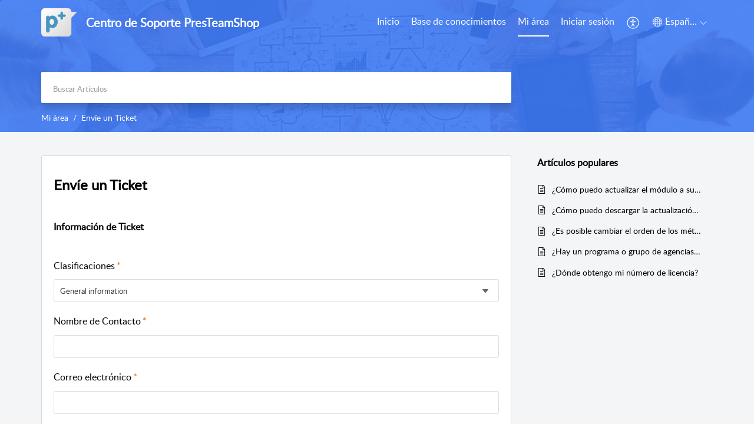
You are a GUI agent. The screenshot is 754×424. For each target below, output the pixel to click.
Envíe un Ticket (100, 184)
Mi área (533, 21)
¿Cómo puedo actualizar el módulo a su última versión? (626, 189)
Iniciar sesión (587, 21)
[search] (276, 87)
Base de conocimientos (458, 21)
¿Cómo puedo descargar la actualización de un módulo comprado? (626, 210)
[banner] (377, 66)
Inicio (388, 21)
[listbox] (276, 290)
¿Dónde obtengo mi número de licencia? (625, 272)
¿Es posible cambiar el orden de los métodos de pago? (626, 230)
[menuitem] (587, 22)
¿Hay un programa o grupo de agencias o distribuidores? (626, 251)
